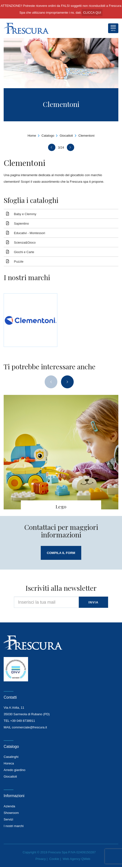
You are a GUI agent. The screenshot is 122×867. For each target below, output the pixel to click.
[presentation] (51, 381)
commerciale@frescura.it (29, 727)
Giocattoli (66, 135)
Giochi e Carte (24, 252)
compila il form (61, 553)
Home (32, 135)
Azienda (9, 806)
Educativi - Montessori (29, 233)
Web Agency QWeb (76, 859)
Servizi (8, 819)
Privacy (40, 859)
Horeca (9, 763)
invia (93, 602)
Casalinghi (11, 757)
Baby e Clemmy (25, 214)
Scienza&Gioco (25, 242)
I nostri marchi (14, 826)
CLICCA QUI (92, 12)
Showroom (11, 813)
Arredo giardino (14, 770)
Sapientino (21, 223)
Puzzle (18, 261)
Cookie (54, 859)
